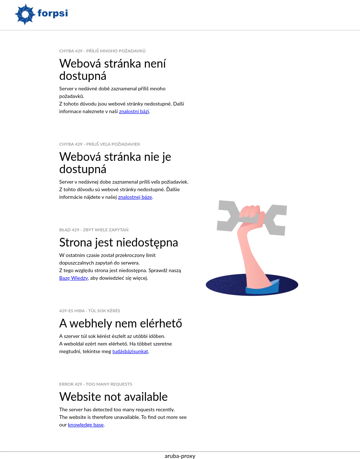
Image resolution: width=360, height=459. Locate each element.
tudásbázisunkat (130, 351)
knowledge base (86, 424)
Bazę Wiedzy (73, 278)
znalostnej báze (135, 197)
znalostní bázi (134, 111)
